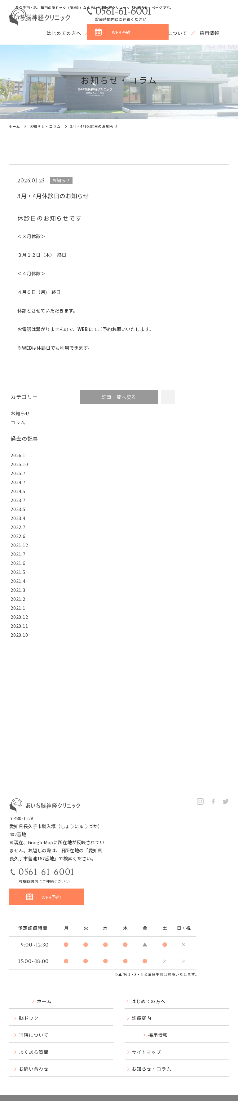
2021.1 (18, 607)
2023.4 (18, 518)
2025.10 (19, 464)
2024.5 (18, 491)
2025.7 (18, 473)
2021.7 (18, 554)
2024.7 (18, 482)
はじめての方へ (63, 33)
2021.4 (18, 581)
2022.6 (18, 536)
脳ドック (103, 33)
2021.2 (18, 598)
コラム (18, 422)
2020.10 (19, 634)
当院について (172, 33)
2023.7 (18, 500)
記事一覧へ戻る (119, 397)
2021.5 (18, 572)
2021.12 (19, 545)
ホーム (14, 126)
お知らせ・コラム (45, 126)
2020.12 (19, 616)
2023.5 (18, 509)
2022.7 (18, 527)
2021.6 (18, 563)
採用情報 (209, 33)
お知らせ (20, 413)
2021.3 (18, 590)
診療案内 (135, 33)
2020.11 (19, 625)
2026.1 (18, 455)
